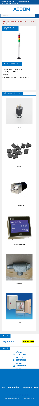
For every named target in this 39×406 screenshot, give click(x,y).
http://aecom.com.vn (29, 398)
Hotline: (15, 395)
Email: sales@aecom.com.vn (10, 3)
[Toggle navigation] (4, 9)
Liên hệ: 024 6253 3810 (8, 1)
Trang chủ (5, 21)
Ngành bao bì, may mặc (18, 21)
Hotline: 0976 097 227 (24, 1)
